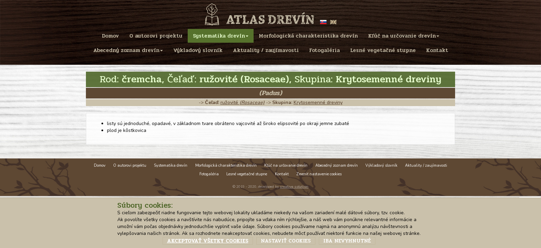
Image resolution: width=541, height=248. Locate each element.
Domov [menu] (110, 36)
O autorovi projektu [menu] (156, 36)
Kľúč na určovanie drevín (285, 165)
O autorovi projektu (129, 165)
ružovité (242, 102)
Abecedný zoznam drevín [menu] (128, 50)
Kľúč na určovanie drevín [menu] (403, 36)
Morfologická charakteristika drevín (226, 165)
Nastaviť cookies (286, 241)
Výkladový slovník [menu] (198, 50)
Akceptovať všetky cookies (207, 241)
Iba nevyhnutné (347, 241)
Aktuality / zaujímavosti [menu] (266, 50)
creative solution (294, 186)
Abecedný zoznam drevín (336, 165)
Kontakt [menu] (437, 50)
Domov (100, 165)
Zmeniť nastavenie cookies (319, 174)
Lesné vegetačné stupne (246, 174)
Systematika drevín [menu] (220, 36)
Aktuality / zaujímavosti (426, 165)
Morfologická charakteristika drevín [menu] (308, 36)
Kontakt (282, 174)
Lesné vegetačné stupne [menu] (383, 50)
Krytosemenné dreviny (318, 102)
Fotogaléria (209, 174)
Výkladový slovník (381, 165)
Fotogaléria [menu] (324, 50)
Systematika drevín (170, 165)
